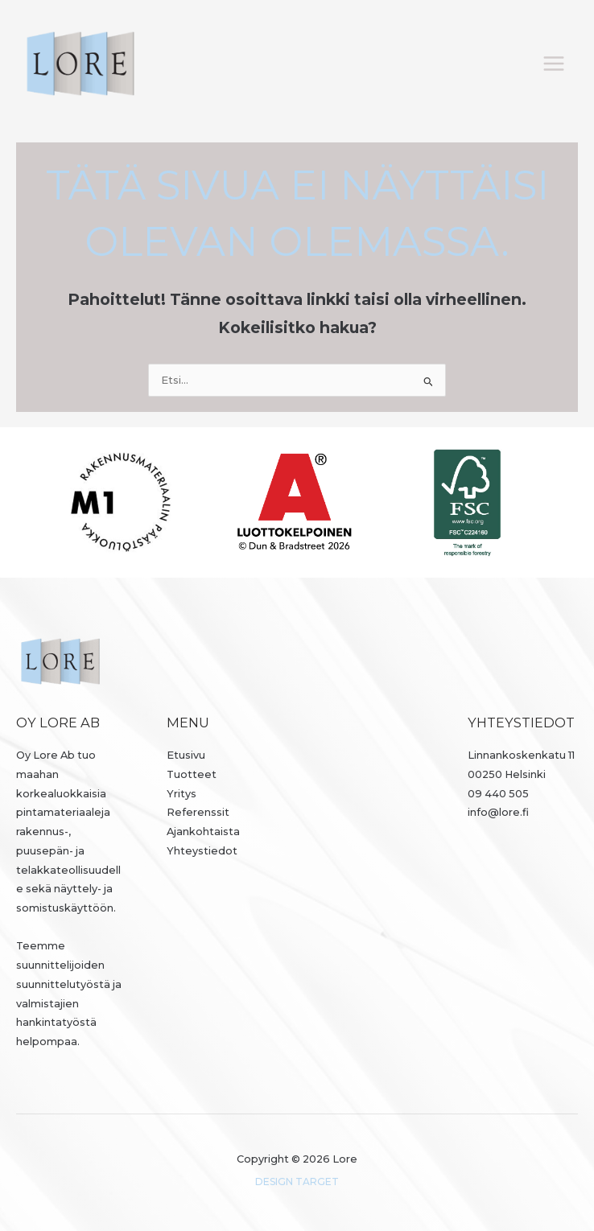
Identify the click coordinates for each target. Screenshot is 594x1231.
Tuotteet (192, 774)
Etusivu (186, 755)
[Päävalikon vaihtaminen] (554, 63)
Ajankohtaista (203, 831)
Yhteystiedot (202, 851)
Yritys (181, 794)
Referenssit (198, 812)
